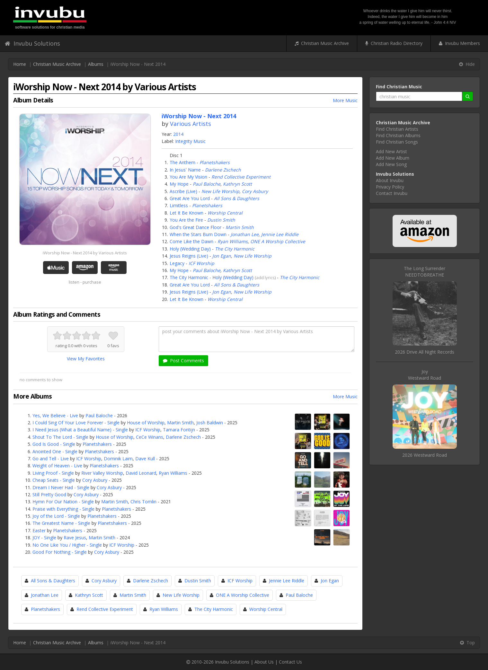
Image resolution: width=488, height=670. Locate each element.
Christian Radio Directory (393, 43)
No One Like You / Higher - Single (67, 545)
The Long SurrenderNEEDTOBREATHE (424, 271)
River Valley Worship (102, 473)
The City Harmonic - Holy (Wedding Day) (211, 277)
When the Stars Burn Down (198, 234)
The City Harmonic (234, 249)
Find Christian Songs (397, 142)
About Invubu (390, 180)
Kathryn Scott (237, 184)
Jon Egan (221, 256)
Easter (39, 530)
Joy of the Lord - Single (56, 516)
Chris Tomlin (143, 501)
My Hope (179, 184)
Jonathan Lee (245, 234)
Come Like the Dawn (191, 241)
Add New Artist (391, 151)
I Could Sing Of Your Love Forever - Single (76, 422)
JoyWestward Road (424, 374)
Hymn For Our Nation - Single (63, 501)
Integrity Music (190, 141)
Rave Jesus (75, 537)
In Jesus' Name (185, 170)
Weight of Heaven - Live (57, 466)
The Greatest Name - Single (61, 523)
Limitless (179, 205)
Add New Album (392, 158)
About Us (264, 662)
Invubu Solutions (32, 43)
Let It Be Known (186, 213)
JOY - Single (44, 537)
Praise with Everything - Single (63, 509)
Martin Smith (240, 227)
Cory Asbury (255, 191)
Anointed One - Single (54, 451)
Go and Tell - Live (50, 458)
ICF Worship (201, 263)
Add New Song (391, 164)
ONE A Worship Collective (277, 241)
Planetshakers (215, 162)
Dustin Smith (221, 220)
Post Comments (183, 360)
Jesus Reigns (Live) (189, 256)
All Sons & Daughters (236, 198)
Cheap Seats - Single (53, 480)
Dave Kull (145, 458)
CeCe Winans (149, 437)
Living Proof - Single (53, 473)
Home (19, 64)
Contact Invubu (391, 193)
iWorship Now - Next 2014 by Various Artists (85, 253)
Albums (95, 64)
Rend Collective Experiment (241, 177)
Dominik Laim (118, 458)
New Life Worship (220, 191)
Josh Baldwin (209, 422)
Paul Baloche (206, 184)
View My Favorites (86, 359)
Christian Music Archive (322, 43)
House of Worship (145, 422)
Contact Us (290, 662)
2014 (178, 134)
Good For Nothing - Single (59, 552)
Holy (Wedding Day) (190, 249)
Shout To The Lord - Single (60, 437)
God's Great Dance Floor (195, 227)
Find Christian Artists (397, 129)
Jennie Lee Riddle (279, 234)
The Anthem (182, 162)
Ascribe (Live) (183, 191)
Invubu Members (459, 43)
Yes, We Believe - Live (55, 415)
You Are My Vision (188, 177)
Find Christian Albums (398, 135)
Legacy (177, 263)
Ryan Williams (232, 241)
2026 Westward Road (424, 455)
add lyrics (265, 277)
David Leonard (141, 473)
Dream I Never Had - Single (60, 487)
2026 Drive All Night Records (424, 352)
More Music (345, 100)
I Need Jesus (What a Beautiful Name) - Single (80, 430)
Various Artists (190, 124)
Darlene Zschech (223, 170)
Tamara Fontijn (179, 430)
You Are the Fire (186, 220)
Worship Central (225, 213)
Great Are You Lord (190, 198)
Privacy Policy (390, 187)
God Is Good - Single (53, 444)
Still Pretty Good (49, 494)
